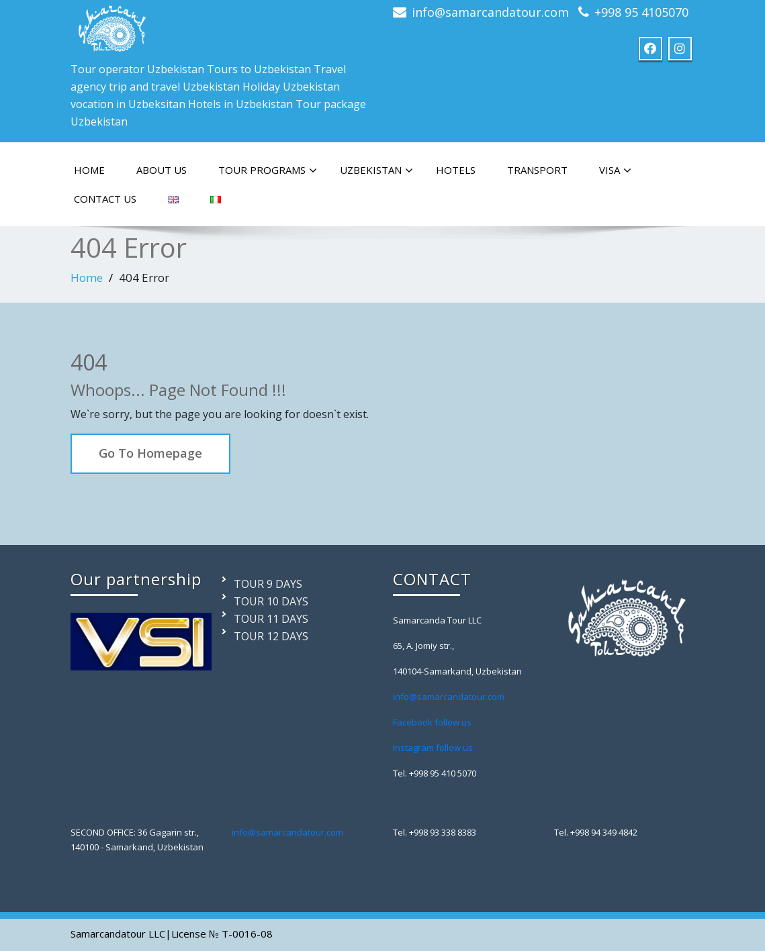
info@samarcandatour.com (490, 12)
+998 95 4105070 (641, 12)
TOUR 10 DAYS (271, 601)
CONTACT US (105, 198)
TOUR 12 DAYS (271, 636)
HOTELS (456, 170)
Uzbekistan (376, 170)
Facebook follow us (432, 722)
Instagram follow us (433, 748)
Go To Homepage (150, 453)
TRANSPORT (537, 170)
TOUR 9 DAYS (268, 584)
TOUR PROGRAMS (267, 170)
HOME (89, 170)
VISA (615, 170)
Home (87, 277)
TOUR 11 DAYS (271, 618)
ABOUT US (161, 170)
